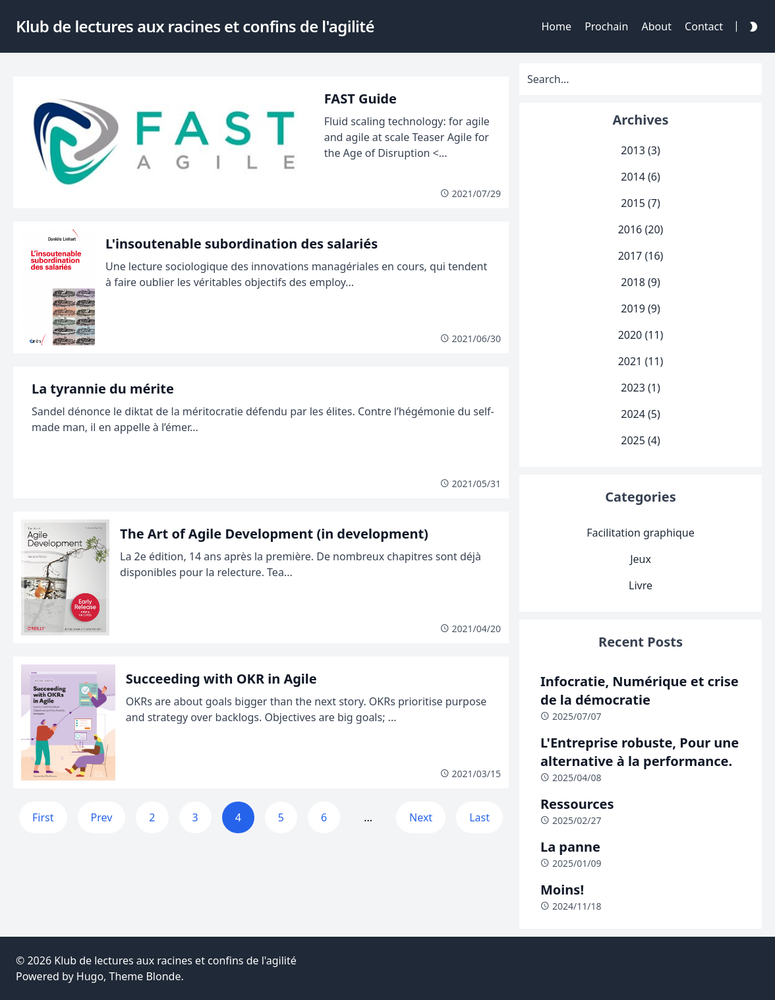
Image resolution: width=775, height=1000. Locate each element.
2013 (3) (640, 150)
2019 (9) (640, 308)
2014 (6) (640, 176)
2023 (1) (640, 387)
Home (556, 26)
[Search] (640, 79)
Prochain (606, 26)
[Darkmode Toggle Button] (750, 26)
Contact (704, 26)
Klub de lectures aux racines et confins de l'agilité (175, 960)
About (657, 26)
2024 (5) (640, 414)
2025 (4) (640, 440)
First (42, 817)
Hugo (89, 976)
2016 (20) (641, 229)
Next (420, 817)
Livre (640, 585)
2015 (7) (640, 203)
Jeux (640, 559)
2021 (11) (641, 361)
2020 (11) (641, 335)
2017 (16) (641, 256)
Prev (102, 817)
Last (479, 817)
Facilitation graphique (640, 532)
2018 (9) (640, 282)
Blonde (163, 976)
